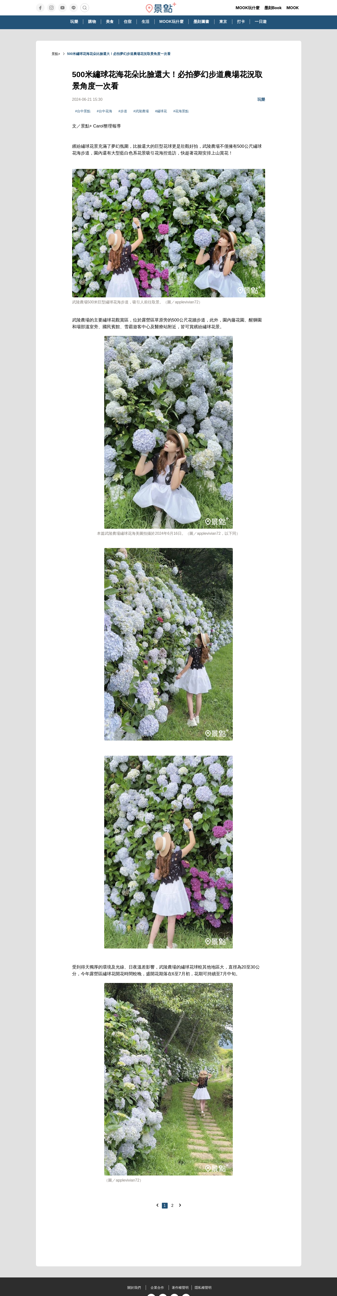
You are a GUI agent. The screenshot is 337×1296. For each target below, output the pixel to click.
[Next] (180, 1205)
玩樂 (261, 99)
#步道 (122, 111)
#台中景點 (83, 111)
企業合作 (157, 1287)
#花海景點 (181, 111)
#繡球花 (161, 111)
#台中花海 (104, 111)
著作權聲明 (180, 1287)
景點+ (56, 54)
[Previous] (157, 1205)
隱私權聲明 (203, 1287)
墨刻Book (273, 7)
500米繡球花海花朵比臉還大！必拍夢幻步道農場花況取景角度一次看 (119, 54)
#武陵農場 (141, 111)
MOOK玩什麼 (248, 7)
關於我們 (134, 1287)
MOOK (292, 7)
